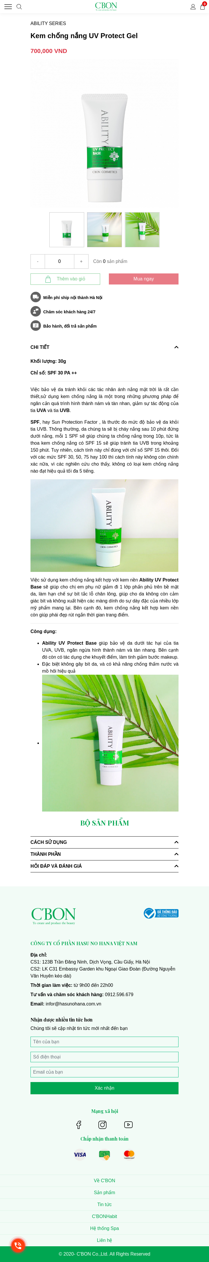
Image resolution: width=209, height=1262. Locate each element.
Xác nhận (104, 1088)
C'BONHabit (104, 1216)
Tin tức (104, 1204)
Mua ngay (144, 278)
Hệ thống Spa (104, 1228)
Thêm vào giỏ (65, 279)
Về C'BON (104, 1180)
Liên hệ (104, 1240)
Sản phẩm (104, 1192)
